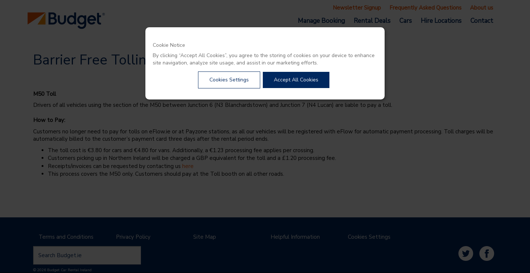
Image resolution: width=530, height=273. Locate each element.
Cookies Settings (229, 79)
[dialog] (265, 63)
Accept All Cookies (296, 79)
